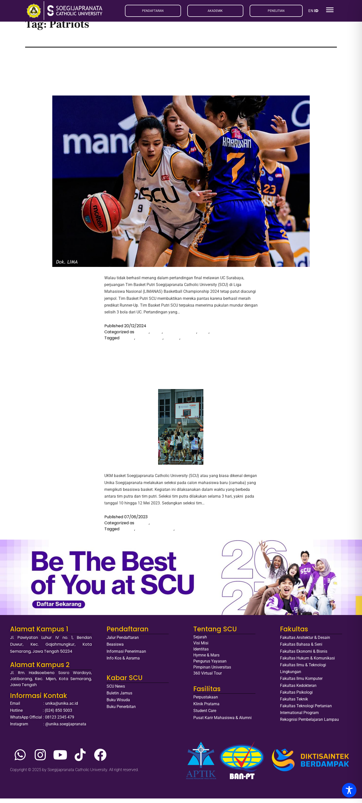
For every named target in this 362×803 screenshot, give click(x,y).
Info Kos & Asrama (123, 662)
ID (316, 11)
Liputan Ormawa (180, 336)
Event (156, 336)
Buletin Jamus (119, 697)
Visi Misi (200, 647)
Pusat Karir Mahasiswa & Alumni (222, 722)
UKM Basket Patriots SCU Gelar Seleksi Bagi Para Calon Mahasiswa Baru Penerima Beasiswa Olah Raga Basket (176, 365)
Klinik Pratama (206, 708)
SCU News (116, 690)
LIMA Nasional (149, 342)
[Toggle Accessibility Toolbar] (349, 790)
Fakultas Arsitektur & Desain (305, 642)
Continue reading (196, 316)
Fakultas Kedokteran (298, 689)
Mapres (171, 342)
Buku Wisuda (118, 704)
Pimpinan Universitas (212, 671)
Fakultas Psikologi (296, 696)
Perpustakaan (205, 701)
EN (310, 11)
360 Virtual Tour (207, 677)
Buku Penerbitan (121, 711)
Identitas (201, 653)
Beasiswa (115, 648)
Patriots (189, 342)
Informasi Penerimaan (126, 655)
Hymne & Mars (206, 659)
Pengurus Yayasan (210, 665)
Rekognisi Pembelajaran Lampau (309, 724)
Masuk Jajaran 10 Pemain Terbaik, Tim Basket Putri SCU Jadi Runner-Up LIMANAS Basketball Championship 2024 (178, 72)
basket (127, 342)
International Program (299, 717)
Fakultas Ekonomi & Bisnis (303, 655)
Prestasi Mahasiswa (229, 336)
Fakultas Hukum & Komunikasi (307, 662)
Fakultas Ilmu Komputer (301, 683)
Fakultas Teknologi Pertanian (306, 710)
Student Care (204, 715)
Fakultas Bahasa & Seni (301, 648)
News (203, 336)
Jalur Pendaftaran (123, 642)
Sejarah (200, 641)
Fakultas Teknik (294, 703)
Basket (142, 336)
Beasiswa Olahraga (155, 533)
